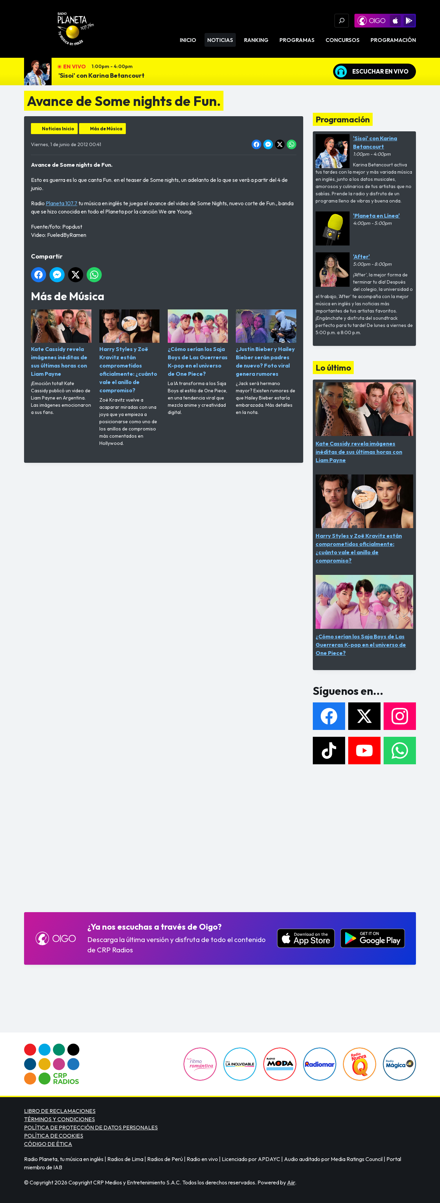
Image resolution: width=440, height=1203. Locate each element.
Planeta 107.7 (61, 203)
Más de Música (106, 128)
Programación (393, 39)
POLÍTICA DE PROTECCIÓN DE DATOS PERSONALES (91, 1127)
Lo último (333, 367)
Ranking (256, 39)
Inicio (188, 39)
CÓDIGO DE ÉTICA (48, 1143)
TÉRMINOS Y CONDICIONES (59, 1119)
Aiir (291, 1182)
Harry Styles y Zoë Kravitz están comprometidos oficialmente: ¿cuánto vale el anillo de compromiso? (129, 351)
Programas (297, 39)
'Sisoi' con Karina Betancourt (101, 75)
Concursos (343, 39)
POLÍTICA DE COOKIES (53, 1135)
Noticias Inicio (58, 128)
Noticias (220, 39)
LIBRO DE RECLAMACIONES (60, 1110)
